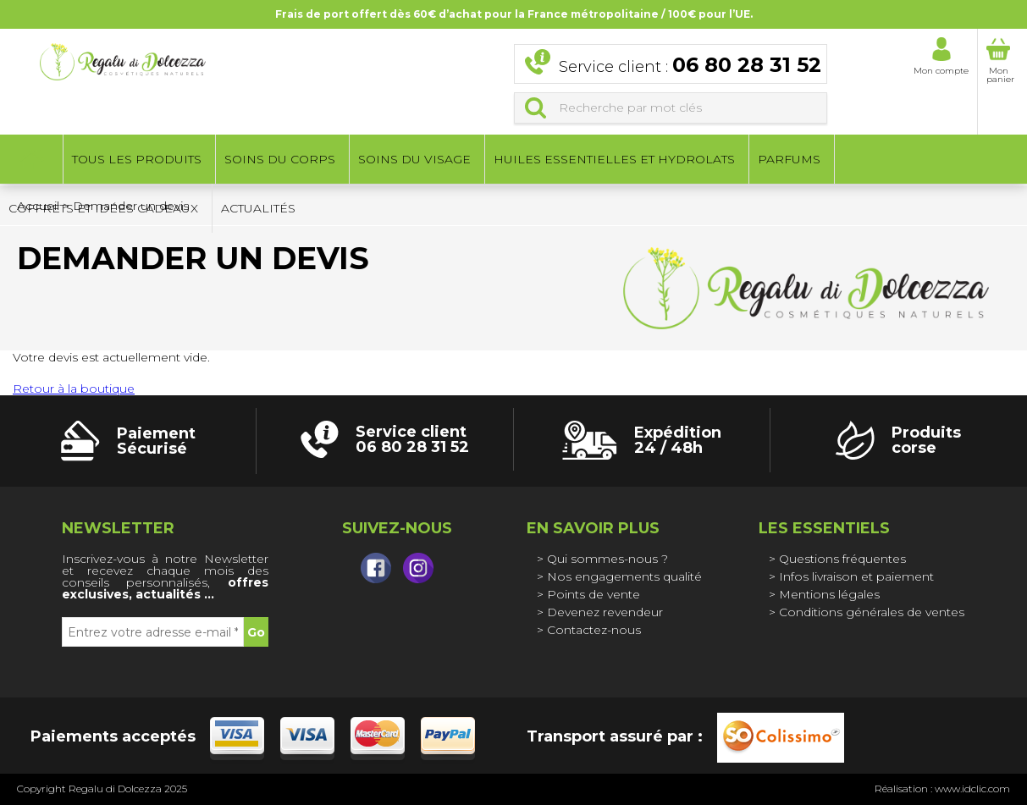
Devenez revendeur (605, 612)
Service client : (690, 66)
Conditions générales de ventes (871, 612)
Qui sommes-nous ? (607, 559)
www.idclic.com (972, 788)
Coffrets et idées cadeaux (103, 210)
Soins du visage (414, 160)
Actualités (258, 210)
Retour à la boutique (74, 388)
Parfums (789, 160)
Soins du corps (279, 160)
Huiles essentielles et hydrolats (614, 160)
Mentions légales (829, 594)
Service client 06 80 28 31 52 (412, 439)
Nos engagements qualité (624, 576)
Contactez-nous (594, 630)
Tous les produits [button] (137, 160)
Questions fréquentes (842, 559)
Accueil (31, 160)
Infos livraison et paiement (856, 576)
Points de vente (593, 594)
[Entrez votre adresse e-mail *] (153, 632)
